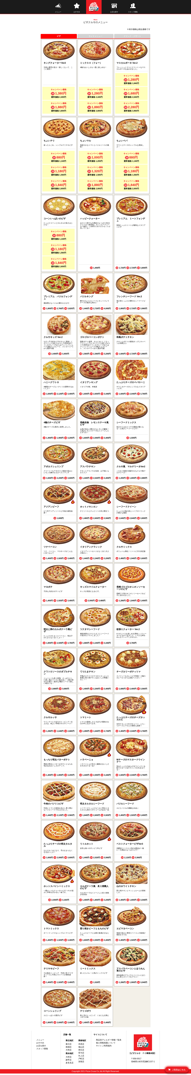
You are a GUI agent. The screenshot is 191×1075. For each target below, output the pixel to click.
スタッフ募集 (42, 1050)
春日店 (69, 1045)
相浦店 (69, 1048)
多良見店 (69, 1064)
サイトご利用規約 (104, 1047)
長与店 (81, 1054)
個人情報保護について (105, 1044)
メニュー (40, 1041)
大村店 (69, 1058)
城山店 (81, 1048)
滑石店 (81, 1051)
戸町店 (81, 1060)
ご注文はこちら (177, 1070)
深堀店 (81, 1063)
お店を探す (41, 1047)
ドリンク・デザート (132, 38)
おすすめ (40, 1044)
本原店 (81, 1045)
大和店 (69, 1051)
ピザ (59, 38)
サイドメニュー (95, 38)
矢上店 (81, 1057)
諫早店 (69, 1061)
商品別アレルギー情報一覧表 (108, 1041)
